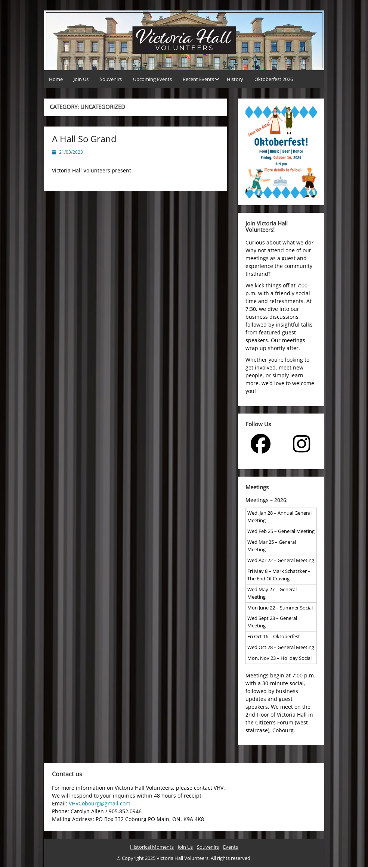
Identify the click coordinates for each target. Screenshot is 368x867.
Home (56, 79)
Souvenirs (111, 79)
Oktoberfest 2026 (273, 79)
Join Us (81, 79)
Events (230, 846)
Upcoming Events (152, 79)
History (235, 79)
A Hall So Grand (84, 138)
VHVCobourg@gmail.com (99, 803)
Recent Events (198, 79)
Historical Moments (152, 846)
